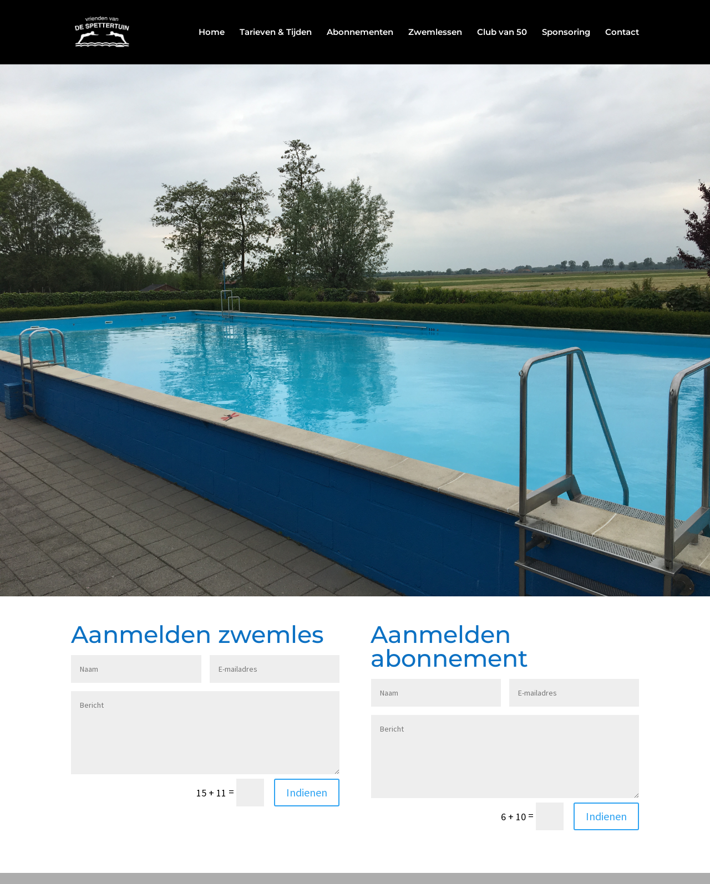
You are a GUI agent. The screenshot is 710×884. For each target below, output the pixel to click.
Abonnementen (360, 32)
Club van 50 (502, 32)
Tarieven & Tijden (276, 32)
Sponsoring (566, 32)
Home (212, 32)
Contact (622, 32)
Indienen (306, 792)
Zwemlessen (435, 32)
